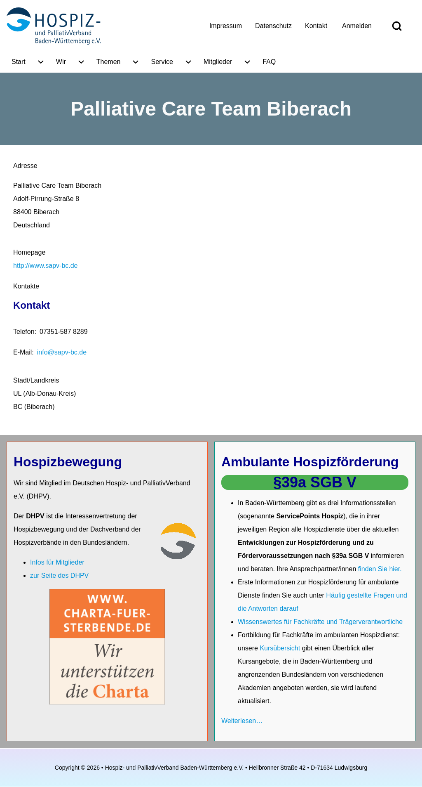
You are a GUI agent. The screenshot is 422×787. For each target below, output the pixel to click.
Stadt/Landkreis (36, 380)
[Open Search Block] (396, 26)
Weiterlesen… (242, 720)
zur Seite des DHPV (59, 575)
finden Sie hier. (380, 568)
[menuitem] (226, 26)
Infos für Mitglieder (57, 562)
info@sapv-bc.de (62, 352)
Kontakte (26, 286)
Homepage (29, 252)
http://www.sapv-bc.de (45, 265)
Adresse (25, 165)
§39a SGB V (314, 482)
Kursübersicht (281, 648)
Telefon (24, 331)
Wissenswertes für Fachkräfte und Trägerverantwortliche (320, 621)
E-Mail (22, 352)
